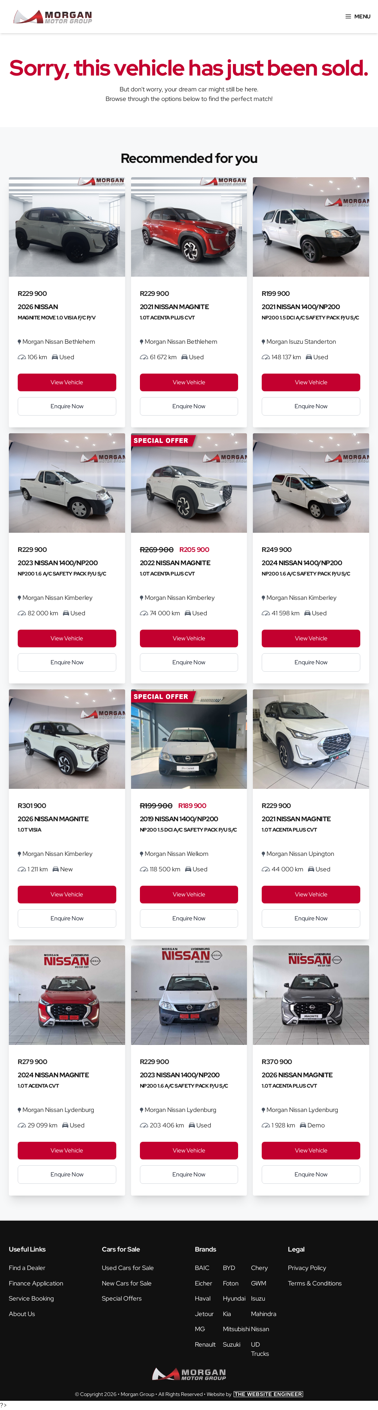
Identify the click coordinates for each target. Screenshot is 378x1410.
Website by (255, 1394)
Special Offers (122, 1298)
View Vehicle (67, 382)
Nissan (260, 1329)
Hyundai (234, 1298)
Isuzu (258, 1298)
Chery (259, 1268)
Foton (230, 1283)
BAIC (202, 1268)
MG (200, 1329)
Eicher (203, 1283)
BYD (229, 1268)
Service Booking (31, 1298)
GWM (258, 1283)
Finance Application (36, 1283)
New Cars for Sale (127, 1283)
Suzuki (231, 1344)
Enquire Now (67, 406)
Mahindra (263, 1314)
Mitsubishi (236, 1329)
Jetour (204, 1314)
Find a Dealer (27, 1268)
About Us (22, 1314)
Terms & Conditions (315, 1283)
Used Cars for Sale (128, 1268)
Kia (227, 1314)
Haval (202, 1298)
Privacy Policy (307, 1268)
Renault (205, 1344)
